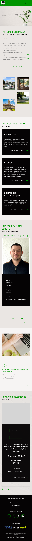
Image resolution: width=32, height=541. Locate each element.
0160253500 (10, 293)
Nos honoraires (12, 536)
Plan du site (20, 536)
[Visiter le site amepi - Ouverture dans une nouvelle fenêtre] (8, 527)
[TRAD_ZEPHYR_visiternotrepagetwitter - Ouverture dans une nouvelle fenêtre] (13, 516)
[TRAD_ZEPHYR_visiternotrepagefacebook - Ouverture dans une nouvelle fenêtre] (9, 516)
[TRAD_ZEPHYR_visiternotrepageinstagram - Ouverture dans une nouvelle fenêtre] (18, 516)
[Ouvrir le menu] (29, 3)
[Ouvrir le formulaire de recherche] (25, 3)
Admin (17, 537)
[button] (22, 318)
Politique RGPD (13, 539)
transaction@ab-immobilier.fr (16, 300)
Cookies (20, 539)
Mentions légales (11, 537)
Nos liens (22, 537)
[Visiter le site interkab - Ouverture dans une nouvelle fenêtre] (19, 527)
